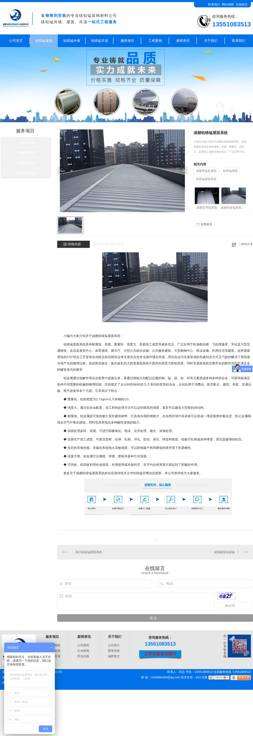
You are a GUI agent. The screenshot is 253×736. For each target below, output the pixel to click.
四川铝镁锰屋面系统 (88, 552)
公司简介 (114, 645)
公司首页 (16, 40)
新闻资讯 (183, 40)
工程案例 (155, 40)
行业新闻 (83, 650)
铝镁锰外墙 (71, 40)
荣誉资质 (114, 650)
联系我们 (214, 4)
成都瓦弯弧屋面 (206, 207)
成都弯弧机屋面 (206, 170)
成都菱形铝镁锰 (224, 552)
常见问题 (83, 656)
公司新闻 (83, 645)
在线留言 (242, 4)
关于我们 (211, 40)
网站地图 (228, 4)
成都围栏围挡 (26, 173)
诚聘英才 (114, 656)
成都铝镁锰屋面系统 (233, 207)
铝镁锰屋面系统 (206, 179)
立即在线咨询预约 (160, 654)
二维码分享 (245, 244)
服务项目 (127, 40)
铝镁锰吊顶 (99, 40)
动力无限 (201, 677)
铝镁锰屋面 (43, 40)
